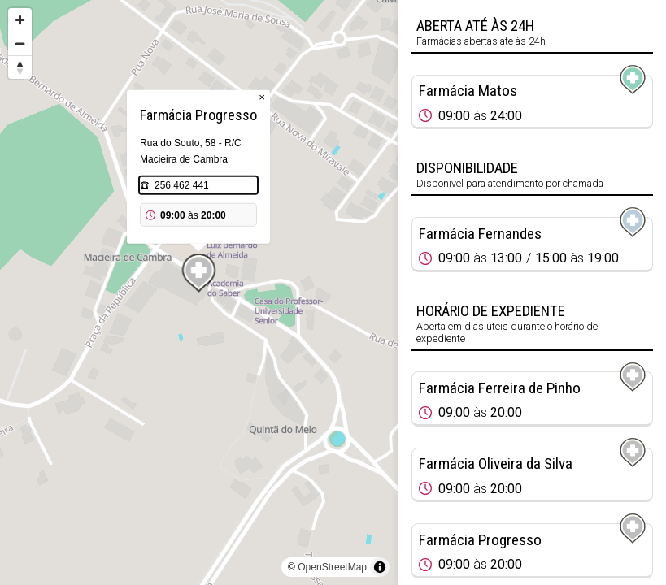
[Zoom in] (20, 20)
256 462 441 (182, 185)
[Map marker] (199, 273)
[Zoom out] (20, 43)
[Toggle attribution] (380, 567)
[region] (199, 292)
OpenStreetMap (332, 567)
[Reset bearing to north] (20, 67)
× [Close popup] (262, 97)
